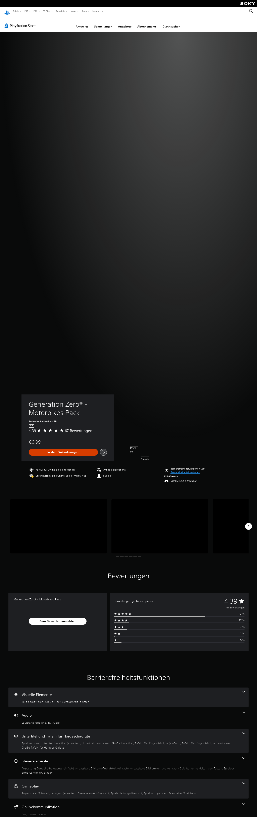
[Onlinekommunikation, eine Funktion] (128, 806)
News (73, 11)
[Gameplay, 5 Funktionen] (128, 785)
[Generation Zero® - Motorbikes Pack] (58, 522)
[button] (185, 468)
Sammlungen (103, 22)
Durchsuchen (171, 22)
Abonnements (147, 22)
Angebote (125, 22)
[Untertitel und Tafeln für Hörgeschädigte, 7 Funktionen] (128, 737)
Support (96, 11)
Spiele (16, 11)
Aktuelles (82, 22)
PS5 (26, 11)
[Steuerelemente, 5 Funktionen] (128, 762)
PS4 (36, 11)
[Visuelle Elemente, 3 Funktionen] (128, 693)
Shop (84, 11)
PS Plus (46, 11)
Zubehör (60, 11)
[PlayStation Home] (7, 11)
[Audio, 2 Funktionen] (128, 714)
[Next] (248, 522)
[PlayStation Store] (21, 22)
